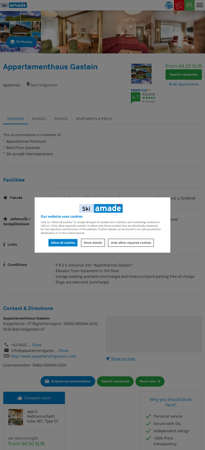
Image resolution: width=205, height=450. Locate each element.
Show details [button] (93, 243)
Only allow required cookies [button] (131, 243)
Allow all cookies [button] (63, 243)
